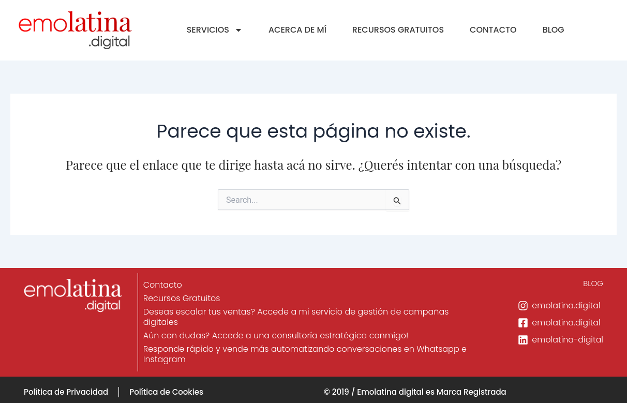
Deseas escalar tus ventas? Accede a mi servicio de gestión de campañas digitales (297, 317)
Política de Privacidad (66, 391)
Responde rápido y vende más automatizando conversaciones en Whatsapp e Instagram (305, 354)
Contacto (163, 285)
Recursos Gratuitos (182, 298)
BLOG (553, 30)
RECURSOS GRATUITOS (398, 30)
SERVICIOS (215, 30)
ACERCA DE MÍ (297, 30)
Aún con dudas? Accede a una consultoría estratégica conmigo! (276, 335)
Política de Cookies (166, 391)
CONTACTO (493, 30)
